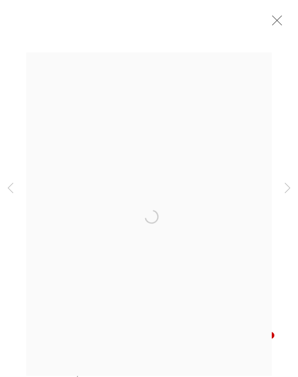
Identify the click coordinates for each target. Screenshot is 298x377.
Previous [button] (10, 188)
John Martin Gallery (89, 18)
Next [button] (287, 188)
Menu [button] (274, 18)
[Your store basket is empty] (255, 18)
